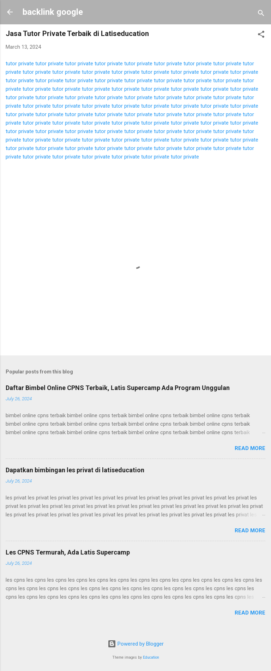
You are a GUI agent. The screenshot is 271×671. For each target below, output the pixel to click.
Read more (250, 448)
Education (151, 657)
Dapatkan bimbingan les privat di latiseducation (75, 470)
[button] (261, 35)
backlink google (53, 12)
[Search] (261, 14)
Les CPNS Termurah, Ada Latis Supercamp (68, 552)
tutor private (20, 63)
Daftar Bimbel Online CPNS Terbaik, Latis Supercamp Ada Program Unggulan (118, 387)
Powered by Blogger (136, 644)
